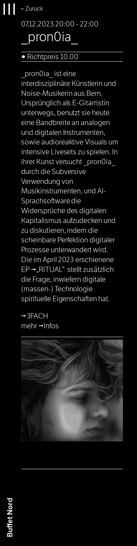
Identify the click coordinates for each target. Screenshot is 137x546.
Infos (51, 325)
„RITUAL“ (50, 269)
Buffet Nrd (10, 517)
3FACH (38, 316)
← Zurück (32, 8)
